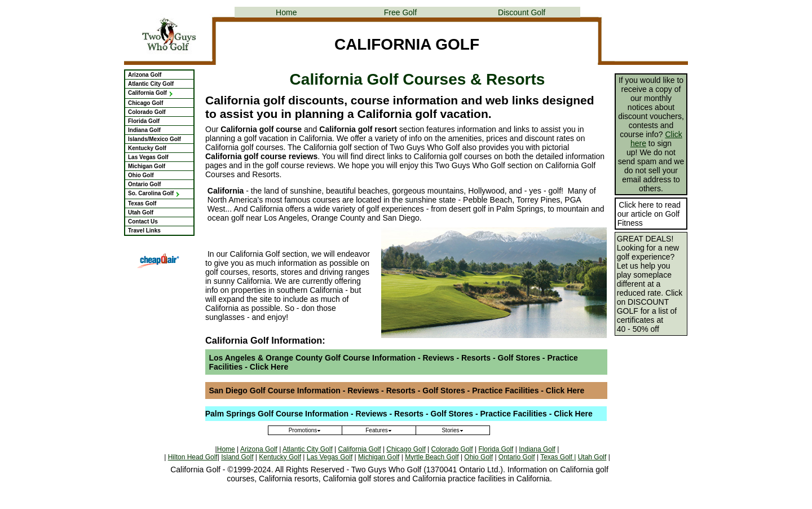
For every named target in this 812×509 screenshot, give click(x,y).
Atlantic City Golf (151, 84)
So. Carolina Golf (154, 193)
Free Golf (400, 12)
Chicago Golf (145, 103)
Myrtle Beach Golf (431, 457)
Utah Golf (140, 212)
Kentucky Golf (147, 148)
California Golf (151, 93)
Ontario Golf (144, 184)
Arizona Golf (144, 75)
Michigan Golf (146, 166)
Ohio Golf (141, 175)
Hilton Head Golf (193, 457)
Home (286, 12)
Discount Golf (521, 12)
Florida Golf (144, 121)
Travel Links (144, 230)
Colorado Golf (147, 112)
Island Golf (237, 457)
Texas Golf (142, 203)
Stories (453, 430)
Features (378, 430)
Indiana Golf (144, 130)
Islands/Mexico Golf (154, 139)
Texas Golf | (558, 457)
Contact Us (143, 221)
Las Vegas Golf (148, 157)
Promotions (305, 430)
